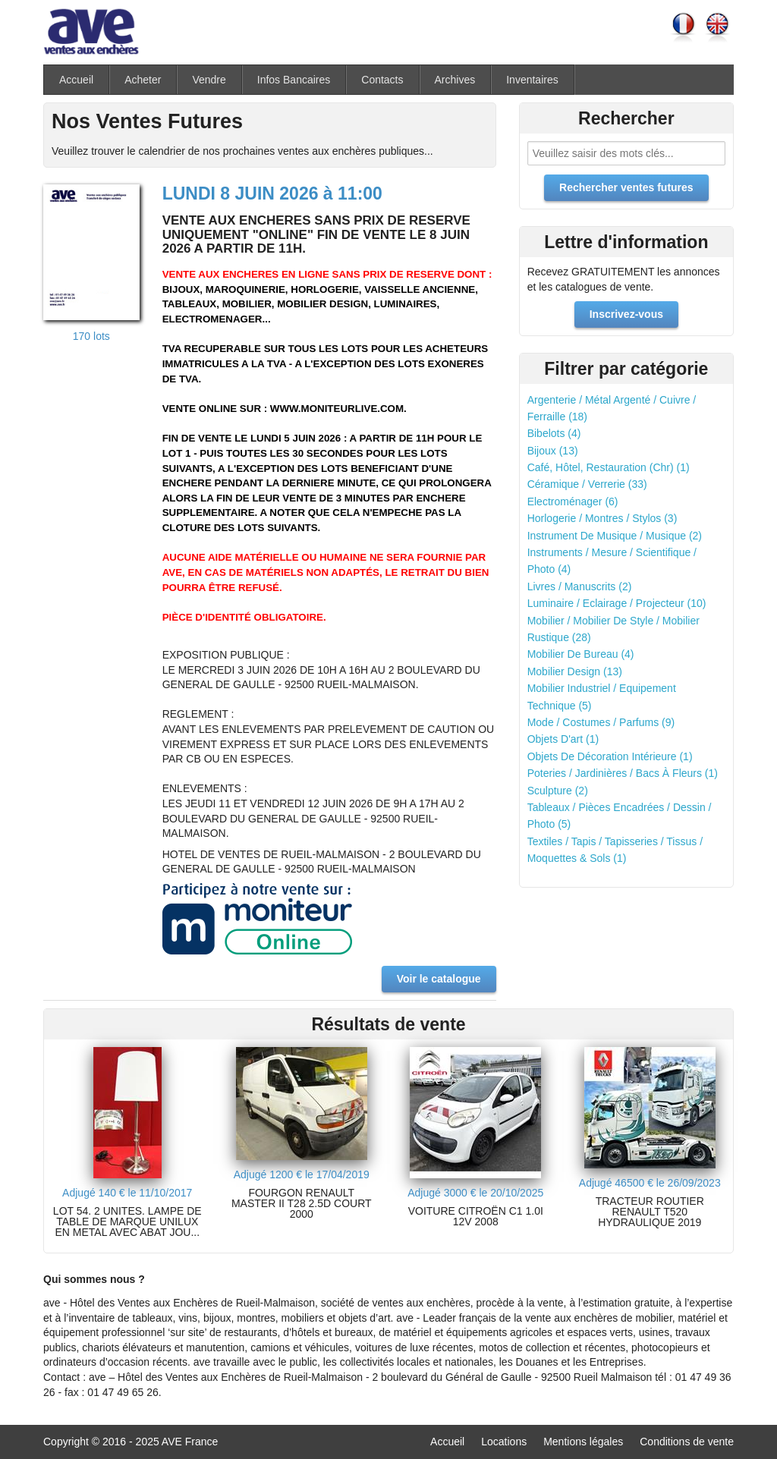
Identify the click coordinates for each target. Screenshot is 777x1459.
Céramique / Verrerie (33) (587, 484)
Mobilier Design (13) (574, 671)
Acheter (142, 80)
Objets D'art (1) (563, 739)
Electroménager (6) (572, 501)
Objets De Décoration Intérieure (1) (610, 756)
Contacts (382, 80)
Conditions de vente (687, 1441)
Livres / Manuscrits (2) (579, 586)
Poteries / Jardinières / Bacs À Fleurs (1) (622, 773)
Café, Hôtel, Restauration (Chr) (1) (608, 467)
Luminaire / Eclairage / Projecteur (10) (616, 603)
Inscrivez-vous (626, 314)
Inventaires (532, 80)
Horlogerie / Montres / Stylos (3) (602, 518)
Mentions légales (583, 1441)
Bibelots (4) (554, 433)
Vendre (208, 80)
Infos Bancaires (294, 80)
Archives (455, 80)
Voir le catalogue (439, 979)
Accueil (76, 80)
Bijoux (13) (552, 451)
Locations (504, 1441)
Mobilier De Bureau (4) (580, 654)
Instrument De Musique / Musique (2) (614, 536)
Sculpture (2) (557, 791)
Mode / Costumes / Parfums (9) (601, 722)
